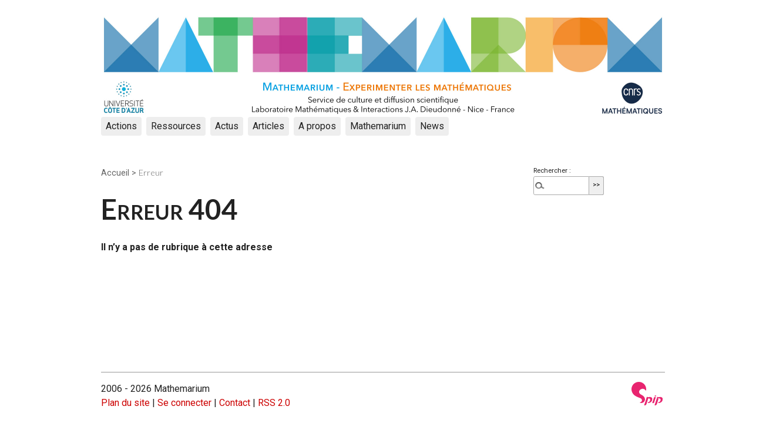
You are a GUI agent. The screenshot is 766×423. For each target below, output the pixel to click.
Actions (121, 126)
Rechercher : (552, 170)
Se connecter (184, 402)
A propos (317, 126)
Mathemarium (378, 126)
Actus (226, 126)
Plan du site (125, 402)
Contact (234, 402)
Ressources (176, 126)
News (432, 126)
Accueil (115, 173)
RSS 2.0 (274, 402)
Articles (268, 126)
